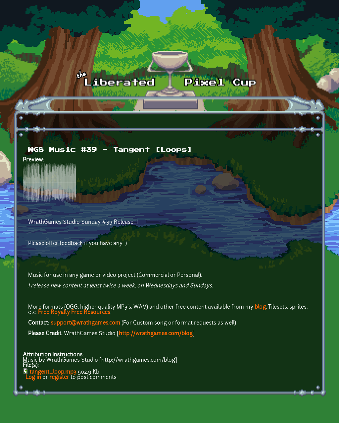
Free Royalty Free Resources (74, 312)
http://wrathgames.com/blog (156, 333)
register (59, 377)
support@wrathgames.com (85, 323)
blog (260, 307)
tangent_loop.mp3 (52, 372)
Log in (33, 377)
